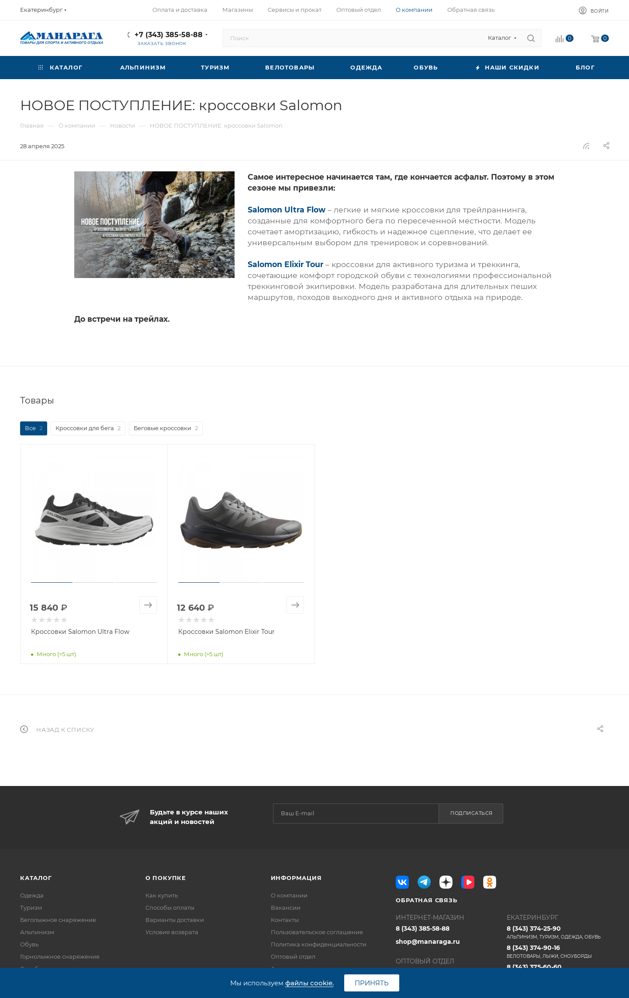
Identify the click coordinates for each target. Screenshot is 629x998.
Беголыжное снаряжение (58, 919)
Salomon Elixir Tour (285, 264)
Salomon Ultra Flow (286, 209)
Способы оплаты (169, 907)
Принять (372, 983)
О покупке (165, 877)
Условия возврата (171, 931)
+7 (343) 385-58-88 (169, 35)
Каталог (36, 877)
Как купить (161, 895)
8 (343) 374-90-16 (558, 952)
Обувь (29, 944)
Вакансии (286, 907)
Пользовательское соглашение (317, 931)
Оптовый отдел (293, 956)
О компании (289, 895)
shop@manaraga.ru (428, 942)
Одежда (32, 895)
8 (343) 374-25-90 (558, 932)
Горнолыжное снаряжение (60, 956)
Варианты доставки (174, 919)
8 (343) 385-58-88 (422, 928)
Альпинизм (37, 931)
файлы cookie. (309, 983)
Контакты (285, 919)
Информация (296, 877)
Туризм (31, 907)
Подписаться (471, 813)
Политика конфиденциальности (318, 944)
